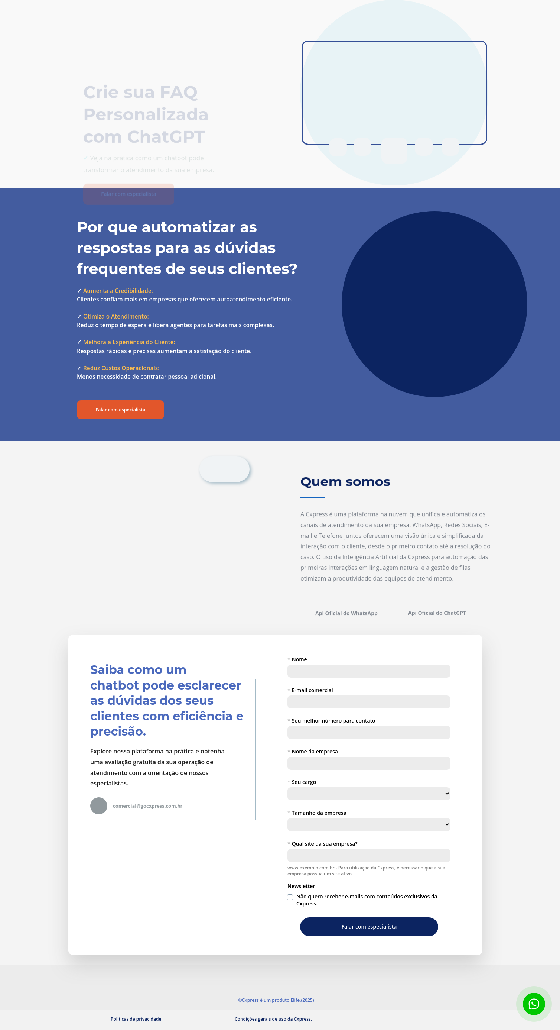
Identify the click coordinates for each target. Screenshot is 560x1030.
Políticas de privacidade (136, 1019)
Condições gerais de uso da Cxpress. (273, 1019)
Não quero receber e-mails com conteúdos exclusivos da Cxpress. (367, 900)
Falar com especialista (129, 157)
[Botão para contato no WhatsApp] (534, 1004)
